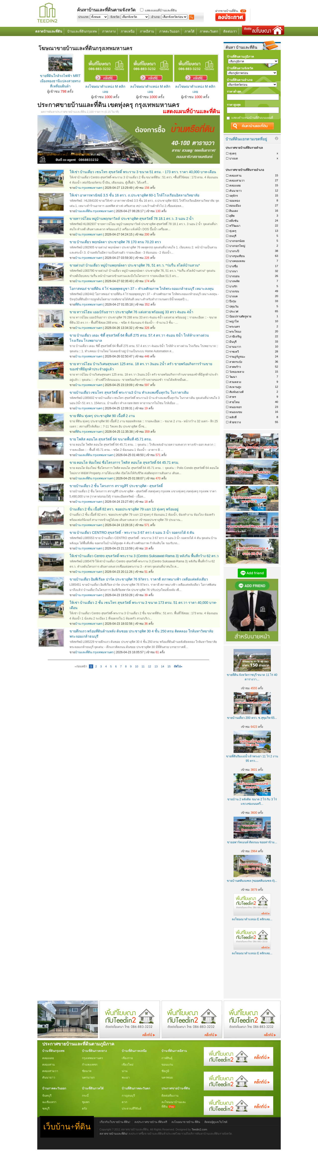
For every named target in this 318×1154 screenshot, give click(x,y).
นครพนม (167, 1077)
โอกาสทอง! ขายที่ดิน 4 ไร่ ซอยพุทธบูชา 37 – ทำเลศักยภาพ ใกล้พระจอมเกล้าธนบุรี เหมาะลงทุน (142, 289)
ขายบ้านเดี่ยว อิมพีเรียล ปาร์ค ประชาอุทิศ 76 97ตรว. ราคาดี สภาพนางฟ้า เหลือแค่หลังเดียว (139, 579)
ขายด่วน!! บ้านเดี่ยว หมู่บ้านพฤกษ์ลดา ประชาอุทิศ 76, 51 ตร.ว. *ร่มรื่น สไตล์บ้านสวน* (135, 265)
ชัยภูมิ (165, 1071)
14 (162, 666)
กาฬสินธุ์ (166, 1058)
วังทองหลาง (236, 371)
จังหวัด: (115, 17)
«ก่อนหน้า (81, 666)
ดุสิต (232, 215)
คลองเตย (235, 185)
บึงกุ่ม (232, 301)
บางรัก (233, 286)
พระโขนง (235, 331)
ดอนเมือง (235, 205)
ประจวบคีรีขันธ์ (131, 1108)
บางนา (233, 271)
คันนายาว (235, 190)
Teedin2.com (199, 1129)
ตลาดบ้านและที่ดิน (48, 31)
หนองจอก (235, 407)
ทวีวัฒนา (234, 225)
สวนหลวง (235, 382)
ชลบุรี (45, 1108)
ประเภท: (83, 17)
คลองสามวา (236, 180)
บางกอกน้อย (237, 240)
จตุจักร (233, 195)
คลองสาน (235, 175)
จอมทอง (234, 200)
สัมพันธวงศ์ (236, 391)
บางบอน (234, 276)
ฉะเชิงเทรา (49, 1102)
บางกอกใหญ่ (237, 245)
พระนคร (234, 326)
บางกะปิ (234, 251)
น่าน (124, 1071)
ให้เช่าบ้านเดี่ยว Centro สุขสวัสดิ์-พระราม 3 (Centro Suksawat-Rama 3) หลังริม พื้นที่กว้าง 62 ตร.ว (144, 556)
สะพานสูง (235, 386)
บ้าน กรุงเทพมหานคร (88, 188)
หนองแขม (235, 412)
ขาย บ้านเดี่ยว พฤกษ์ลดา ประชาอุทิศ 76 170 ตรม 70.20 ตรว (115, 242)
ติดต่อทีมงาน (169, 1095)
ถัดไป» (178, 666)
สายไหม (234, 402)
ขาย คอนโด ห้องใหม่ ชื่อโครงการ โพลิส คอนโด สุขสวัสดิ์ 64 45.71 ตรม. (124, 462)
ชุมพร (85, 1102)
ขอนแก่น (167, 1064)
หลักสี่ (233, 417)
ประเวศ (233, 311)
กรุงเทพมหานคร (92, 1058)
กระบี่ (85, 1095)
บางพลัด (234, 281)
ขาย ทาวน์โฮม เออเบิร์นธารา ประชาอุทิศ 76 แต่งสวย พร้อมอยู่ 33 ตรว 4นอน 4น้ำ (132, 312)
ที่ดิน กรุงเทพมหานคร (89, 304)
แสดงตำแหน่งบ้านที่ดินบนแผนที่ (252, 117)
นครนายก (88, 1077)
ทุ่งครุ (232, 153)
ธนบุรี (232, 235)
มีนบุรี (233, 341)
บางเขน (234, 291)
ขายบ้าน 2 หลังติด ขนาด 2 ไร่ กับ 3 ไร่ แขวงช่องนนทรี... (252, 799)
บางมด (233, 158)
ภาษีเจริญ (235, 336)
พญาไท (234, 321)
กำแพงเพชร (89, 1064)
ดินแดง (233, 210)
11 (143, 666)
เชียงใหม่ (127, 1064)
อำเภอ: (155, 17)
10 (136, 666)
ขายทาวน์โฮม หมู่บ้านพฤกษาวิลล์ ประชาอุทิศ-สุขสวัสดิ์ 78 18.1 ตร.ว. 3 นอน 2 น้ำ (132, 219)
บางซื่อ (233, 266)
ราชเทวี (234, 351)
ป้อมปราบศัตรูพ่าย (240, 316)
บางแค (233, 296)
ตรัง (84, 1108)
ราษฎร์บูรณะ (237, 356)
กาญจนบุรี (128, 1095)
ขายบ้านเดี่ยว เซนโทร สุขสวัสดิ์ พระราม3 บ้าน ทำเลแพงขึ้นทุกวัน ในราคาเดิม (129, 392)
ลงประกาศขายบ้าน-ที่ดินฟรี (150, 1121)
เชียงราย (127, 1058)
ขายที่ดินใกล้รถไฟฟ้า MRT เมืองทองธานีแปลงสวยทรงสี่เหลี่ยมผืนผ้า (60, 81)
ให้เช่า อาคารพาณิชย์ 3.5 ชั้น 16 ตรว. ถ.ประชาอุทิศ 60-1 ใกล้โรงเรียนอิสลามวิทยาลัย (134, 195)
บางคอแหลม (237, 261)
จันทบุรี (46, 1095)
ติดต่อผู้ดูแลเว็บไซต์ (215, 1121)
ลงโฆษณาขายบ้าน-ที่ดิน (185, 1121)
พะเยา (126, 1077)
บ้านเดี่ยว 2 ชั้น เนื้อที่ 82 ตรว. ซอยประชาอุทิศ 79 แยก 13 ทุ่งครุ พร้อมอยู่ (124, 509)
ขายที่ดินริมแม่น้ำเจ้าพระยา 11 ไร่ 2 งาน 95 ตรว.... (252, 756)
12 (149, 666)
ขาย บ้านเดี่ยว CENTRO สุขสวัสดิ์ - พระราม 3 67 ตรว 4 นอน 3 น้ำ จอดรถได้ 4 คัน (132, 533)
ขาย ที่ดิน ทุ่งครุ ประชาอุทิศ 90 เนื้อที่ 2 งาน (102, 416)
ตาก (124, 1102)
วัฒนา (233, 376)
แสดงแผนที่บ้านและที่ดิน (161, 10)
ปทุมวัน (233, 306)
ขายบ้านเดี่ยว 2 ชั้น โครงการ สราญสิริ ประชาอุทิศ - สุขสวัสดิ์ (116, 486)
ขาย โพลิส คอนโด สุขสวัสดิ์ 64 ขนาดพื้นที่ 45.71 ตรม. (111, 439)
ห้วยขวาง (235, 422)
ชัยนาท (86, 1071)
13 (156, 666)
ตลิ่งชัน (233, 220)
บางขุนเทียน (237, 256)
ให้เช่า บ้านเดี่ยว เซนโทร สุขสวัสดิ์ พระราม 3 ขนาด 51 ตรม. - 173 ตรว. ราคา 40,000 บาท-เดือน (143, 172)
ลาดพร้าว (235, 366)
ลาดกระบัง (235, 361)
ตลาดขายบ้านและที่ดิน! (114, 1133)
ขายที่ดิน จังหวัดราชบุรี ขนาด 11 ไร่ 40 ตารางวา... (252, 675)
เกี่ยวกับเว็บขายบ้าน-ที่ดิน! (115, 1121)
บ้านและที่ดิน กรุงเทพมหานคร (94, 211)
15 (168, 666)
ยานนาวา (235, 346)
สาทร (232, 396)
